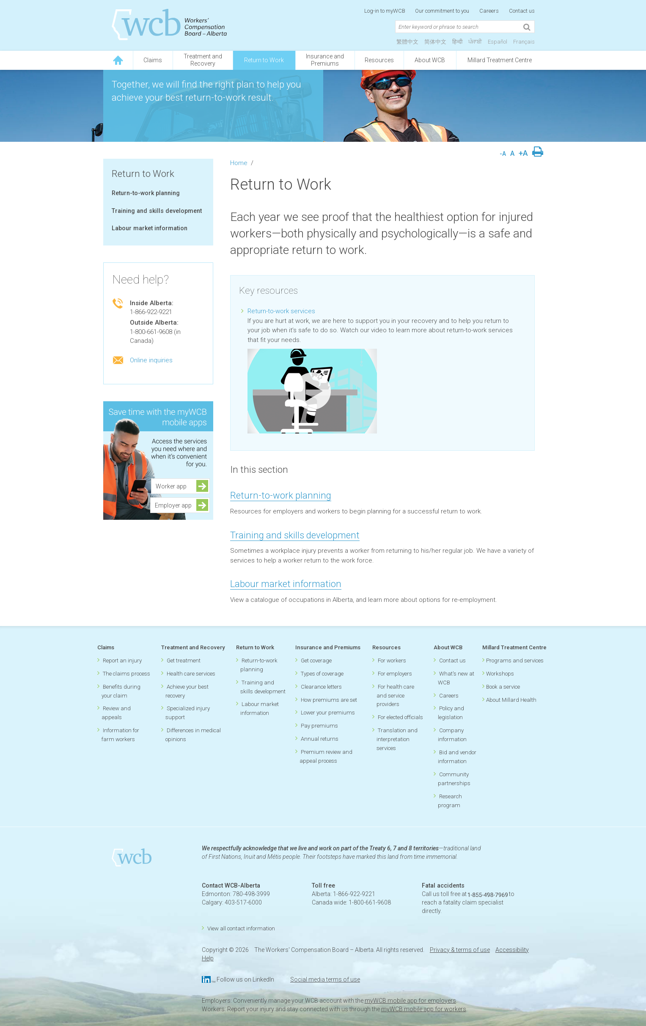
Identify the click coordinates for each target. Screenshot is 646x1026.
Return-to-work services (281, 311)
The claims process (126, 673)
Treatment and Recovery (193, 647)
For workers (392, 660)
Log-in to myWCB (385, 11)
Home (238, 163)
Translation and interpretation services (397, 739)
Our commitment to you (442, 11)
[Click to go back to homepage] (118, 60)
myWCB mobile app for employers (410, 1000)
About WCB (430, 60)
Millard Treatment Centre (499, 60)
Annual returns (319, 739)
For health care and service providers (395, 696)
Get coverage (316, 660)
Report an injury (122, 660)
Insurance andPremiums (325, 60)
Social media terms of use (325, 979)
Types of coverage (322, 673)
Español (497, 42)
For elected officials (400, 717)
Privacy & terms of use (460, 949)
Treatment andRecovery (203, 60)
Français (524, 42)
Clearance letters (321, 687)
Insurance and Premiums (327, 647)
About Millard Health (511, 700)
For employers (395, 673)
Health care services (191, 673)
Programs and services (515, 660)
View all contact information (241, 928)
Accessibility (512, 949)
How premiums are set (329, 700)
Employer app (173, 505)
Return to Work (264, 60)
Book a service (503, 687)
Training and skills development (157, 210)
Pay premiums (319, 726)
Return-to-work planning (146, 193)
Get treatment (184, 660)
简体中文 (435, 42)
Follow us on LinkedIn (245, 979)
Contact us (522, 11)
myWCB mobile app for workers (423, 1009)
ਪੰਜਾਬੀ (475, 42)
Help (208, 958)
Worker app (174, 486)
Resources (379, 60)
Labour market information (149, 228)
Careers (489, 11)
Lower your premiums (328, 712)
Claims (152, 60)
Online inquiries (151, 360)
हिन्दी (457, 42)
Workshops (500, 673)
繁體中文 (407, 42)
